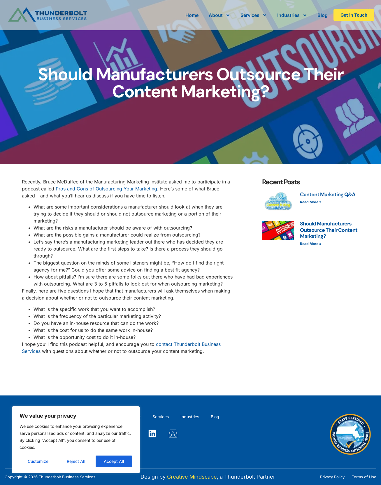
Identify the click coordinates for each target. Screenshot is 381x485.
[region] (76, 439)
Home (192, 15)
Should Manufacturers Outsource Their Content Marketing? (328, 230)
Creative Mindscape (192, 477)
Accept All (114, 461)
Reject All (76, 461)
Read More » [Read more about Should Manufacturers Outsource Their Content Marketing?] (311, 243)
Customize (38, 461)
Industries (292, 15)
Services (253, 15)
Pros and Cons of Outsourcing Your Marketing (106, 189)
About (219, 15)
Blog (322, 15)
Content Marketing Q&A (327, 194)
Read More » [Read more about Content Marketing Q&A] (311, 202)
